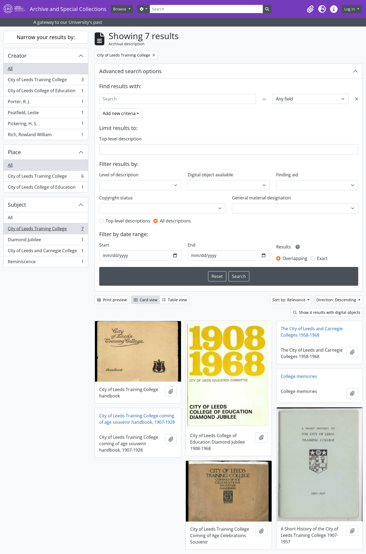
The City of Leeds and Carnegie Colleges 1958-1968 (312, 332)
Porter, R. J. (46, 102)
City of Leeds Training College (46, 80)
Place (14, 152)
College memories (299, 376)
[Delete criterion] (356, 99)
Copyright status (116, 198)
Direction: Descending (336, 299)
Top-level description (120, 139)
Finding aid (287, 175)
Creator (17, 55)
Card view (145, 299)
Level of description (119, 175)
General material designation (261, 198)
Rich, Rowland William (46, 135)
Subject (17, 204)
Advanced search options (130, 71)
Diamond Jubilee (46, 240)
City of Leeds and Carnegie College (46, 251)
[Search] (206, 9)
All (10, 69)
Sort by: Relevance (289, 299)
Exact (322, 258)
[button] (310, 9)
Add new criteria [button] (119, 113)
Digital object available (210, 175)
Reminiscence (46, 262)
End (191, 245)
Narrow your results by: (46, 37)
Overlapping (295, 258)
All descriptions (175, 221)
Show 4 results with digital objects (326, 312)
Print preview (112, 299)
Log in (350, 9)
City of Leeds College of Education (46, 91)
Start (104, 245)
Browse (120, 9)
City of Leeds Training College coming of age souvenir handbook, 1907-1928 (137, 419)
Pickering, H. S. (46, 124)
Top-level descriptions (128, 221)
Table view (174, 299)
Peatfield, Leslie (46, 113)
